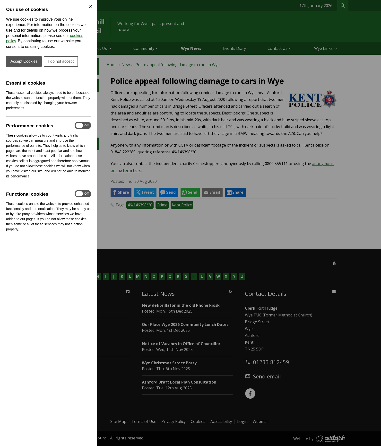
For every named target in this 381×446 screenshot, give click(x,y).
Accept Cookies (23, 61)
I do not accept (61, 61)
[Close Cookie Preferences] (90, 7)
